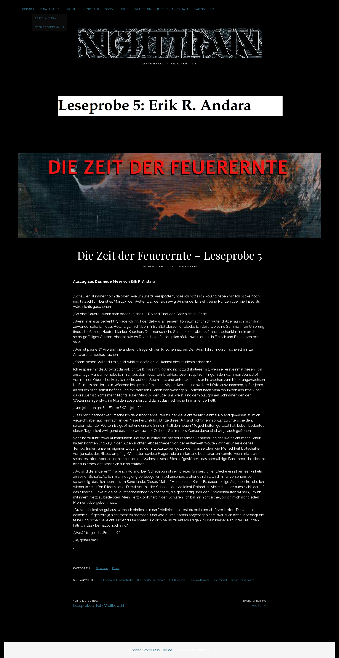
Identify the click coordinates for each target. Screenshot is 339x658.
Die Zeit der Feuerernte (151, 579)
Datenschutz (204, 9)
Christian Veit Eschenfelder (117, 579)
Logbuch (27, 9)
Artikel (71, 9)
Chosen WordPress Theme (151, 650)
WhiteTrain (142, 9)
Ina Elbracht (220, 579)
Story (109, 9)
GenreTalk (91, 9)
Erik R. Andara (177, 579)
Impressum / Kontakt (172, 9)
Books (124, 9)
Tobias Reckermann (242, 579)
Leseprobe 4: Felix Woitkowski (98, 605)
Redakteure (49, 9)
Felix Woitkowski (199, 579)
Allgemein (102, 568)
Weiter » (259, 605)
